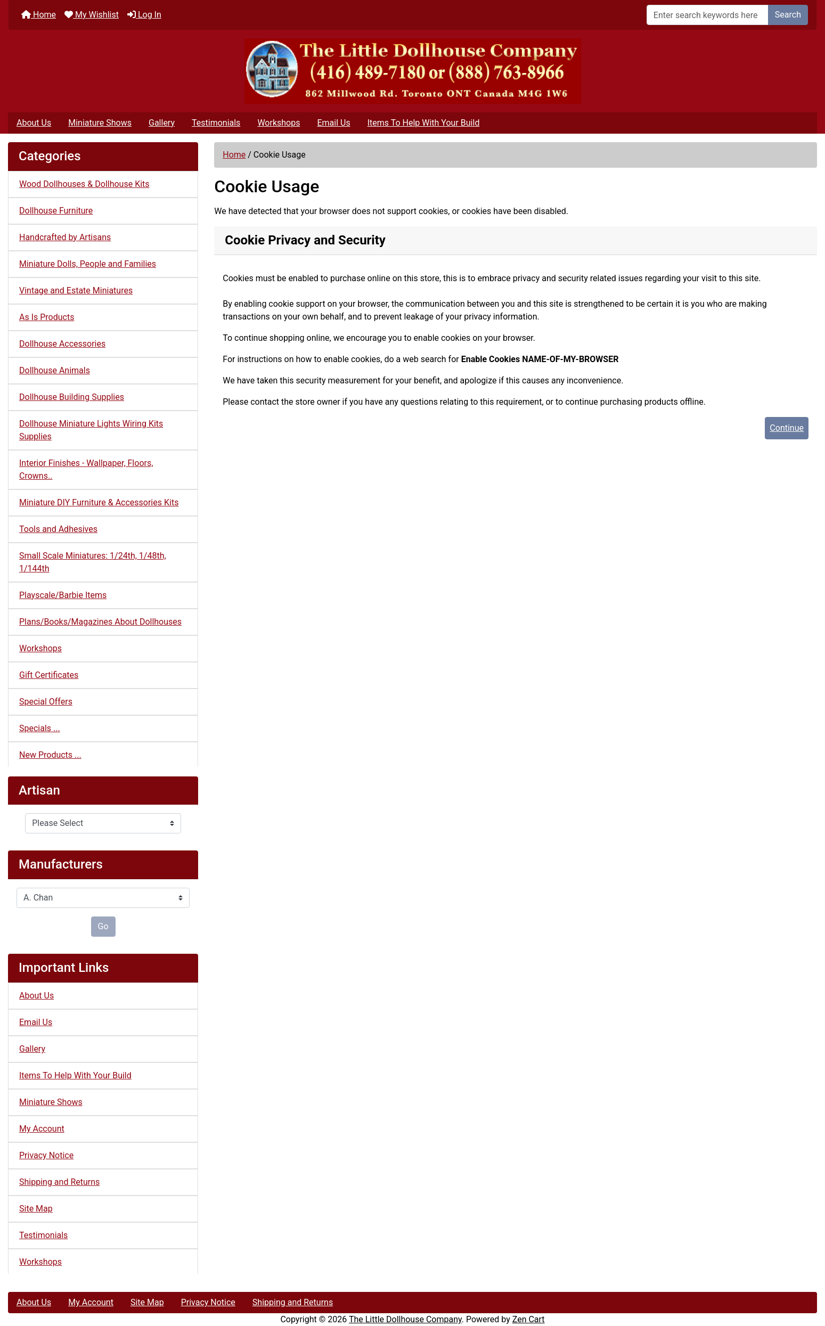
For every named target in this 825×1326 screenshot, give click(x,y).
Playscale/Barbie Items (63, 595)
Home (38, 15)
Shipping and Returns (59, 1182)
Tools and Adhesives (58, 529)
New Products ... (50, 755)
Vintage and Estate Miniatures (76, 290)
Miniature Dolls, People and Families (87, 264)
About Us (34, 123)
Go (103, 926)
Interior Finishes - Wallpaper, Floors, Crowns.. (86, 469)
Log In (144, 15)
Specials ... (39, 728)
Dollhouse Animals (54, 370)
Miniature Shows (100, 123)
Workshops (278, 123)
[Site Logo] (412, 71)
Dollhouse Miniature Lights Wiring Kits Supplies (91, 430)
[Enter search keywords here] (708, 15)
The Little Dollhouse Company (405, 1319)
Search (788, 15)
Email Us (333, 123)
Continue (787, 428)
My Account (41, 1129)
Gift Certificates (48, 675)
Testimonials (216, 123)
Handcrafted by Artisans (65, 237)
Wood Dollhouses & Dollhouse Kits (84, 184)
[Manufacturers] (103, 898)
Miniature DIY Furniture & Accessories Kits (98, 502)
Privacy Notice (46, 1155)
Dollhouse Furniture (56, 211)
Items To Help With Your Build (423, 123)
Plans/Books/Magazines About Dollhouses (100, 622)
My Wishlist (91, 15)
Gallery (162, 123)
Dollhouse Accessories (62, 344)
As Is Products (46, 317)
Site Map (36, 1209)
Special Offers (45, 702)
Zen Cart (528, 1319)
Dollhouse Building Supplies (71, 397)
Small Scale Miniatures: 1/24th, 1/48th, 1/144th (92, 562)
